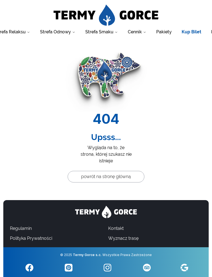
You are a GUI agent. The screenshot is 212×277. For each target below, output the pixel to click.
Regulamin (21, 228)
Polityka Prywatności (31, 238)
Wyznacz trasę (123, 238)
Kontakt (116, 228)
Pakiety (164, 31)
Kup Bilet (191, 31)
